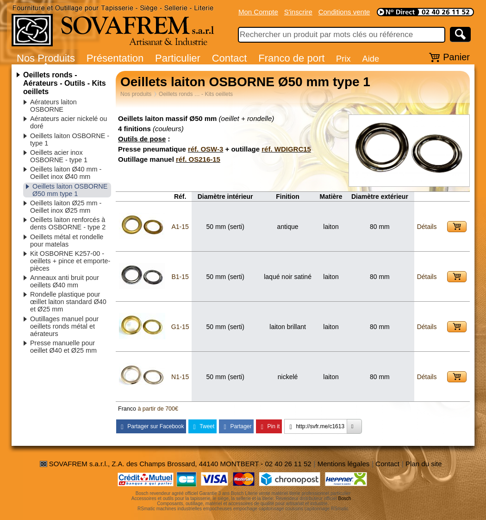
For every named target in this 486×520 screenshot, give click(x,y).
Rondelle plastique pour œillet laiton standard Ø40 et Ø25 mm (68, 302)
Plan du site (423, 464)
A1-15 (179, 226)
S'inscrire (298, 12)
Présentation (115, 58)
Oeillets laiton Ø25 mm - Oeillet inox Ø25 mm (65, 206)
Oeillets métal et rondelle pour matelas (66, 240)
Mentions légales (344, 464)
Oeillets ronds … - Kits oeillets (196, 94)
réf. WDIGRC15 (286, 149)
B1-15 (179, 276)
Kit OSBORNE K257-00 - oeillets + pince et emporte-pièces (70, 261)
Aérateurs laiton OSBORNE (53, 105)
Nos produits (135, 94)
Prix (343, 58)
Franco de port (291, 58)
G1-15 (180, 326)
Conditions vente (344, 12)
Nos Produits (46, 58)
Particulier (177, 58)
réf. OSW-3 (205, 149)
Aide (370, 58)
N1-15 (180, 376)
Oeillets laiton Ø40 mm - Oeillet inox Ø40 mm (65, 172)
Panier (456, 57)
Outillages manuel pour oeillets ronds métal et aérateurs (64, 326)
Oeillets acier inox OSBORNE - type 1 (58, 156)
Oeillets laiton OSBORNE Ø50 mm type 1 (69, 190)
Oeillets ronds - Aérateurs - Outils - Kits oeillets (64, 83)
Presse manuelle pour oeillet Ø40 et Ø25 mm (63, 346)
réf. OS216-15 (198, 159)
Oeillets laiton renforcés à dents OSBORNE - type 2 (68, 223)
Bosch (344, 498)
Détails (427, 226)
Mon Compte (258, 12)
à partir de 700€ (157, 409)
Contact (229, 58)
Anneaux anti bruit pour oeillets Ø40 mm (64, 281)
